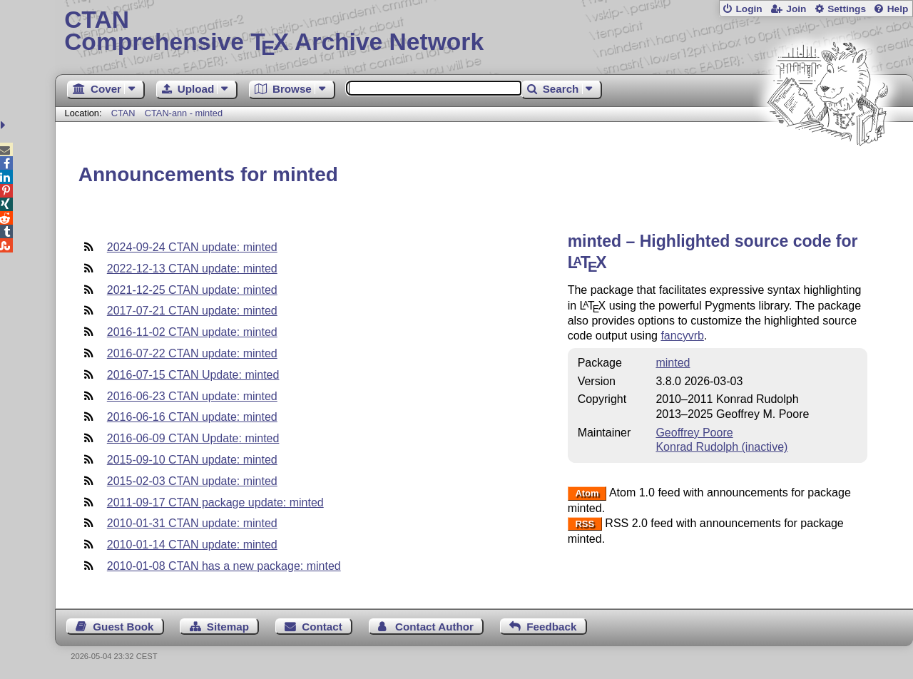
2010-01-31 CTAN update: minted (192, 523)
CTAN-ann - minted (184, 113)
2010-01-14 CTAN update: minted (192, 544)
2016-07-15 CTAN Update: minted (193, 375)
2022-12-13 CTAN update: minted (192, 268)
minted (673, 363)
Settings (846, 9)
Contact (322, 627)
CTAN (123, 113)
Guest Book (123, 627)
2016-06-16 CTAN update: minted (192, 417)
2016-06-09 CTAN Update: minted (193, 438)
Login (748, 9)
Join (796, 9)
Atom (586, 493)
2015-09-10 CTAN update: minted (192, 460)
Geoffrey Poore (694, 433)
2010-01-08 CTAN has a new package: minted (224, 566)
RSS (584, 524)
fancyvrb (681, 336)
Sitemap (228, 627)
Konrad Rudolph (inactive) (721, 447)
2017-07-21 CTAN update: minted (192, 311)
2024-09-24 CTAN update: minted (192, 247)
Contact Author (434, 627)
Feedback (551, 627)
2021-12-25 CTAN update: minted (192, 290)
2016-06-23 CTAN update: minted (192, 396)
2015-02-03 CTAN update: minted (192, 481)
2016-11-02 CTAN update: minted (192, 332)
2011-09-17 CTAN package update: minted (215, 502)
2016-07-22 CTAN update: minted (192, 353)
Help (898, 9)
